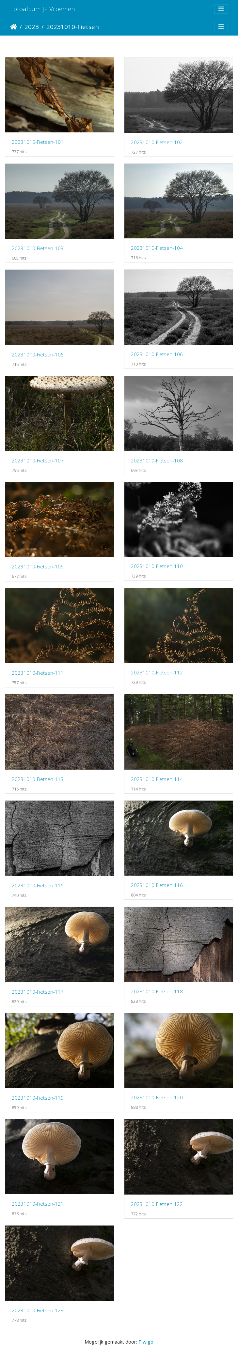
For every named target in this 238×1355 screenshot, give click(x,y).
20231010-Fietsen (72, 27)
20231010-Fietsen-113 (38, 779)
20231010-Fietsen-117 (38, 992)
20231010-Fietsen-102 (157, 142)
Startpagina (13, 26)
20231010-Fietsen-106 (157, 354)
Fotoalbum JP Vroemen (42, 9)
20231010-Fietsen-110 (157, 566)
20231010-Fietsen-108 (157, 460)
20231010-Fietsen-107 (38, 460)
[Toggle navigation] (221, 9)
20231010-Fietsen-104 (157, 248)
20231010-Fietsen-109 (38, 566)
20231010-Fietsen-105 (38, 354)
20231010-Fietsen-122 (157, 1204)
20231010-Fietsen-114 (157, 779)
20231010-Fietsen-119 (38, 1098)
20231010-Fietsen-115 (38, 885)
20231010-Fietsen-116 (157, 885)
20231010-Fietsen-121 (38, 1204)
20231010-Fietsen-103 (38, 248)
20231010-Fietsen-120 (157, 1097)
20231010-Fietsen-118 (157, 991)
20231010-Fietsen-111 (38, 673)
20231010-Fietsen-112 (157, 672)
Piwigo (145, 1341)
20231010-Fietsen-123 (38, 1310)
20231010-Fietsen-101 (38, 142)
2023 (31, 27)
